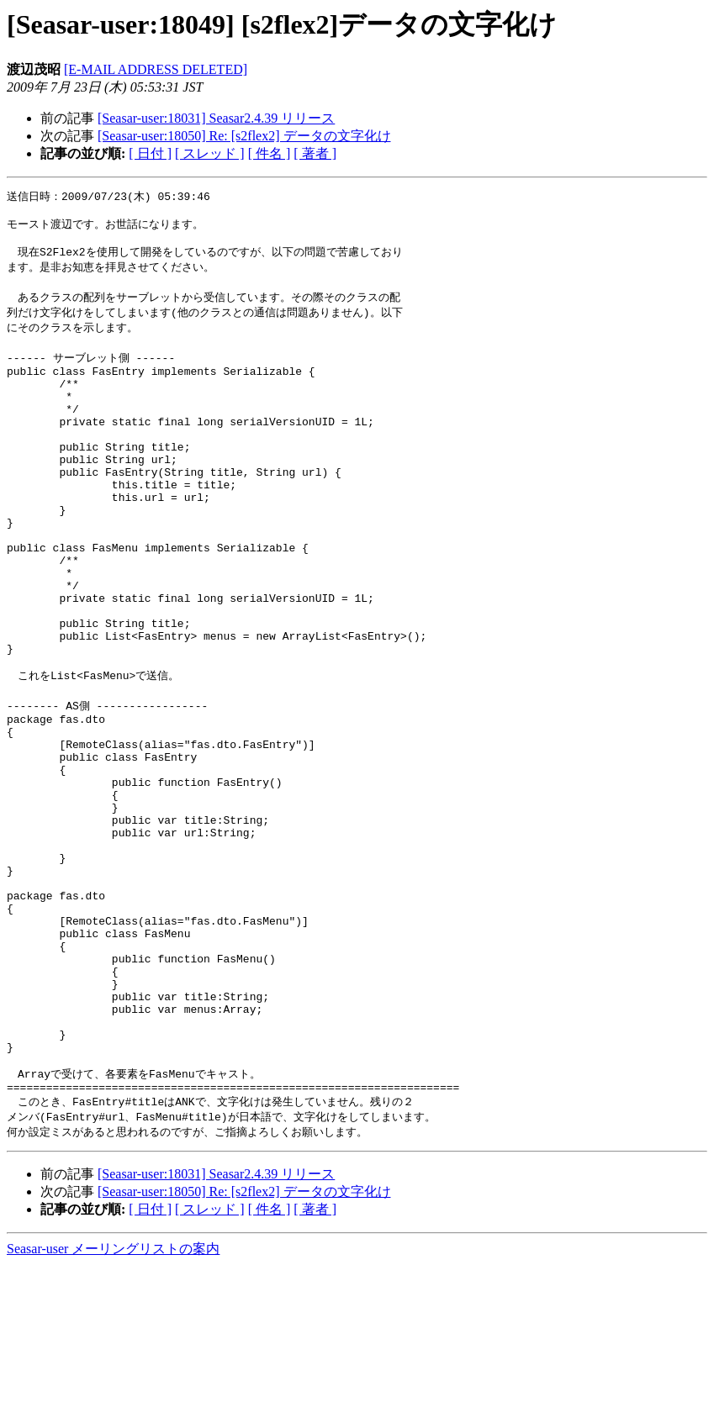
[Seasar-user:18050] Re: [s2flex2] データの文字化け (244, 136)
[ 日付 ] (150, 153)
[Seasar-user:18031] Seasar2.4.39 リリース (216, 118)
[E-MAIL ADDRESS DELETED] (155, 69)
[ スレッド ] (210, 153)
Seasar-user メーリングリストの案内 (113, 1401)
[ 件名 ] (269, 153)
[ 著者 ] (315, 153)
